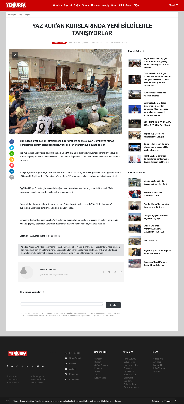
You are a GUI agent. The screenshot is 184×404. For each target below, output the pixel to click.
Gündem (57, 5)
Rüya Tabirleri (159, 368)
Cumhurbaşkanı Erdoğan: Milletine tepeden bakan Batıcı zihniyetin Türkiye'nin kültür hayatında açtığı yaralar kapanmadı (157, 79)
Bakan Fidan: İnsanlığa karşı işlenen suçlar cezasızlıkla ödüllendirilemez (156, 147)
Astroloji (157, 371)
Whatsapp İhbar (38, 379)
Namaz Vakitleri (131, 365)
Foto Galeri (72, 353)
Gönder (113, 305)
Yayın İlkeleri (12, 379)
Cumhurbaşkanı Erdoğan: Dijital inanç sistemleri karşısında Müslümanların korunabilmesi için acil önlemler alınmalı (156, 109)
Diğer (137, 5)
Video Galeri (72, 358)
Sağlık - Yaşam (81, 5)
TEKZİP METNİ (151, 240)
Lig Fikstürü (129, 371)
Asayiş (105, 5)
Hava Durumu (130, 359)
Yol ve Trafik (129, 362)
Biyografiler (158, 365)
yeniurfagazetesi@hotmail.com (54, 275)
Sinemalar (128, 378)
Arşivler (70, 369)
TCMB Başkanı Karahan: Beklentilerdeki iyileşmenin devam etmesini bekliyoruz (156, 159)
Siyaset (68, 5)
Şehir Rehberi (130, 384)
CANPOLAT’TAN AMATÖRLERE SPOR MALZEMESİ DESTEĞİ (154, 229)
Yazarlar (71, 363)
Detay (155, 401)
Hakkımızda (12, 376)
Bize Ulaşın (72, 379)
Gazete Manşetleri (132, 387)
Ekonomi (95, 5)
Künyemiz (71, 374)
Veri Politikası (13, 383)
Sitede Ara (158, 359)
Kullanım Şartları (38, 376)
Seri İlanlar (128, 381)
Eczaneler (128, 368)
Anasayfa (12, 15)
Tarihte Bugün (130, 374)
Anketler (157, 362)
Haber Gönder (37, 383)
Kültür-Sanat (125, 5)
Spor (113, 5)
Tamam (166, 401)
